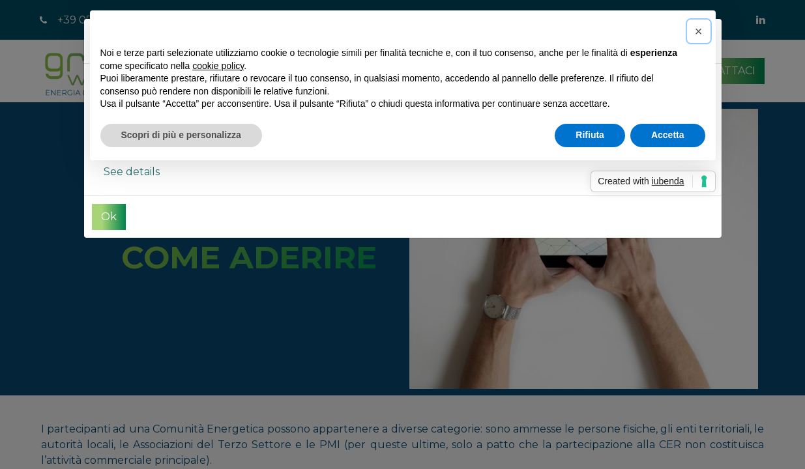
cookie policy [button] (218, 66)
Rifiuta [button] (590, 135)
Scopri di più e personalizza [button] (181, 135)
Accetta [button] (667, 135)
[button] (698, 31)
